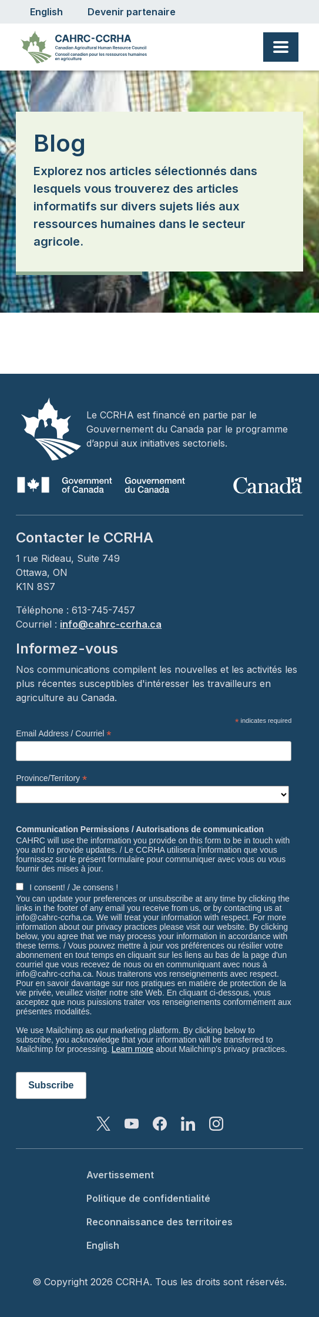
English (46, 12)
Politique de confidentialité (148, 1198)
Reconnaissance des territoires (159, 1222)
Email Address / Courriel (63, 733)
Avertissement (120, 1175)
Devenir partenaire (132, 12)
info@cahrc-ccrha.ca (111, 624)
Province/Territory (51, 778)
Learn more (133, 1049)
